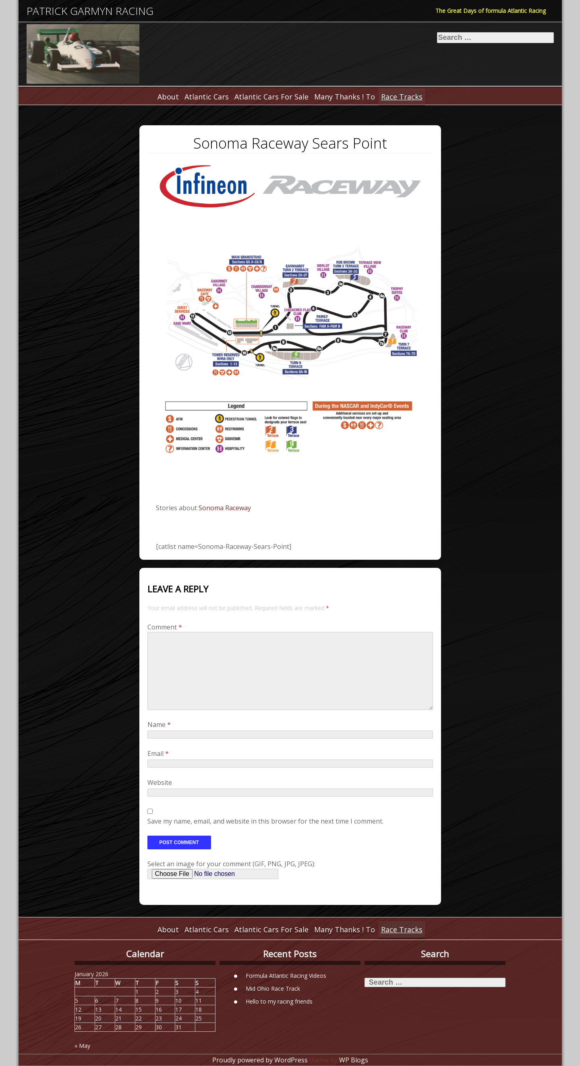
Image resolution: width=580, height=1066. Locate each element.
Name (159, 724)
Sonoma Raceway (225, 507)
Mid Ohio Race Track (273, 988)
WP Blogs (353, 1060)
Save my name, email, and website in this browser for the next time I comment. (265, 821)
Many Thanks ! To (344, 96)
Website (159, 782)
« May (82, 1045)
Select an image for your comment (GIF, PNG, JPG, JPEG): (231, 863)
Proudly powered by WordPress (260, 1060)
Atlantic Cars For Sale (271, 96)
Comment (164, 627)
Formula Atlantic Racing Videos (286, 975)
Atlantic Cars (206, 96)
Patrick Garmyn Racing (90, 11)
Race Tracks (402, 96)
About (168, 96)
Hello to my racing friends (279, 1001)
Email (158, 753)
